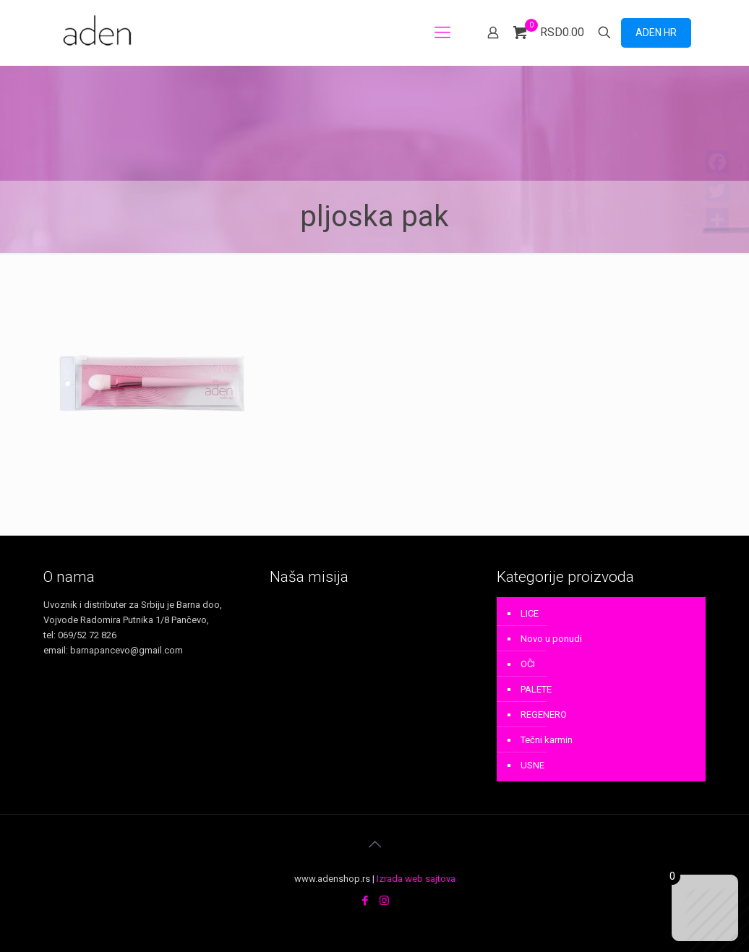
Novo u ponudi (551, 638)
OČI (528, 664)
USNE (532, 765)
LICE (530, 613)
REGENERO (544, 714)
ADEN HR (656, 32)
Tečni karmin (547, 739)
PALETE (536, 689)
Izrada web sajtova (416, 878)
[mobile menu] (442, 32)
